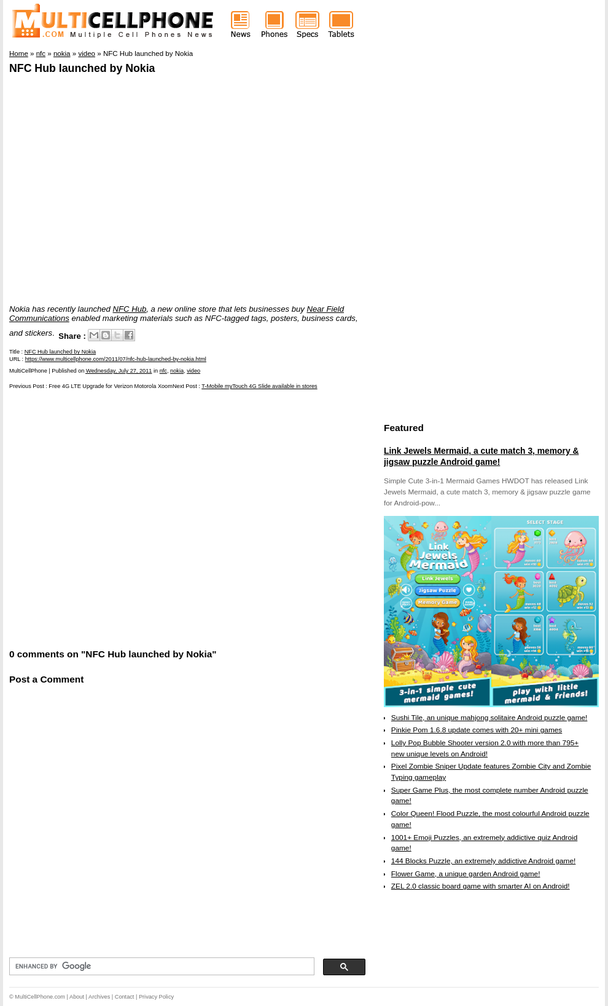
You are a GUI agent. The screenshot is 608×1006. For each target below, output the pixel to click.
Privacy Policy (156, 997)
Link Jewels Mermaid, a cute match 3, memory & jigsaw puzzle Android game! (481, 456)
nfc (163, 371)
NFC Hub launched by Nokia (82, 68)
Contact (124, 997)
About (76, 997)
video (193, 371)
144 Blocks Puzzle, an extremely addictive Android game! (483, 861)
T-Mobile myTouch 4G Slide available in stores (259, 386)
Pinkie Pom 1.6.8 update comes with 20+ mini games (476, 730)
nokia (177, 371)
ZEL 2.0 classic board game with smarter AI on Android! (480, 886)
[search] (160, 966)
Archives (99, 997)
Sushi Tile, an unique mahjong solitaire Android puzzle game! (489, 717)
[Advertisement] (118, 518)
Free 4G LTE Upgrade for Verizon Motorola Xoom (111, 386)
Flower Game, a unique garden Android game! (465, 873)
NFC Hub (130, 309)
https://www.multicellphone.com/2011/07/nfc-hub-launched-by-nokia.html (115, 359)
